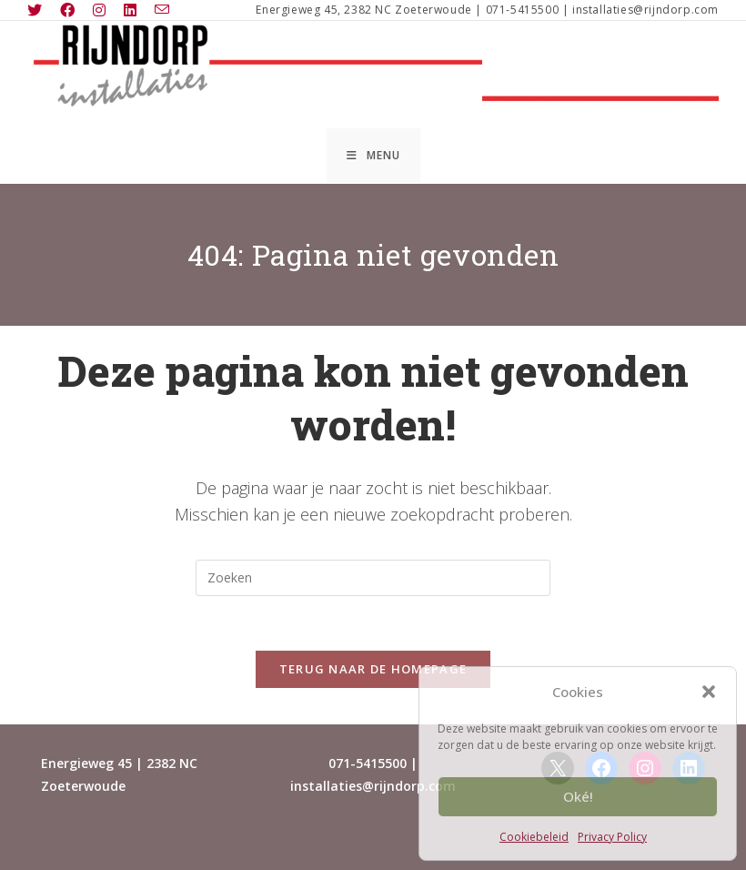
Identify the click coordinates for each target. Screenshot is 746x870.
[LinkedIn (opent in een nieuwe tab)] (130, 10)
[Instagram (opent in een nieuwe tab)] (99, 10)
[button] (709, 692)
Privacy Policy (612, 837)
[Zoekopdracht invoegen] (373, 578)
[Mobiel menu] (373, 155)
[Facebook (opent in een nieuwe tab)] (67, 10)
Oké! (578, 796)
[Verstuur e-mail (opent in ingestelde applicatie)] (162, 10)
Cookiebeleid (534, 837)
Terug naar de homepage (373, 669)
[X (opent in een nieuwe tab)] (39, 10)
